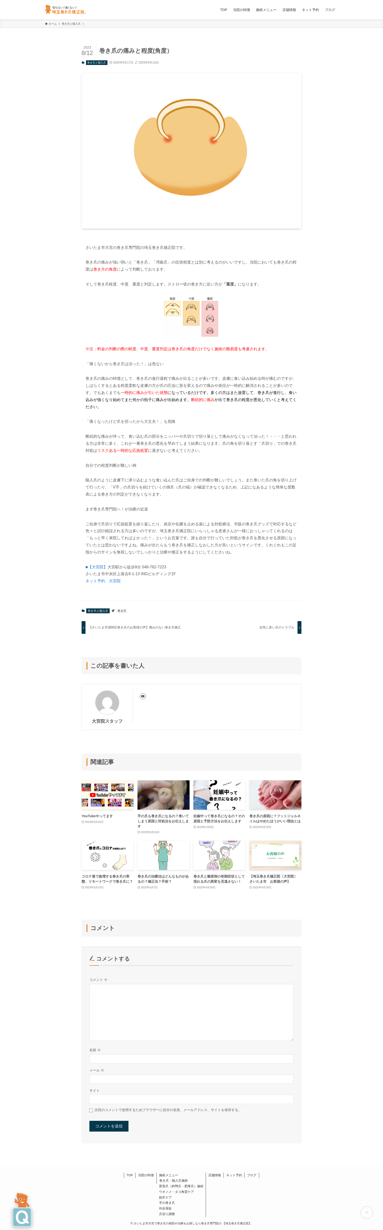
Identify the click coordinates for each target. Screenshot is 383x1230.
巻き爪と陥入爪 (96, 62)
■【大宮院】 (96, 567)
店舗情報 (214, 1175)
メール (96, 1070)
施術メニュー (168, 1175)
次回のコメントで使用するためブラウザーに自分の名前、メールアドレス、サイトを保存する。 (168, 1110)
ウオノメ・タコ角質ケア (176, 1192)
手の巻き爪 (167, 1203)
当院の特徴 (146, 1175)
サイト (94, 1090)
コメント (98, 980)
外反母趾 (165, 1208)
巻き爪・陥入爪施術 (173, 1180)
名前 (95, 1050)
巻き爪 (121, 611)
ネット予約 (234, 1175)
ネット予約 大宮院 (103, 581)
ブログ (251, 1175)
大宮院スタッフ (107, 721)
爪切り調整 (167, 1214)
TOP (130, 1175)
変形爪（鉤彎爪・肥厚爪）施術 (181, 1186)
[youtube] (143, 696)
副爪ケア (165, 1197)
